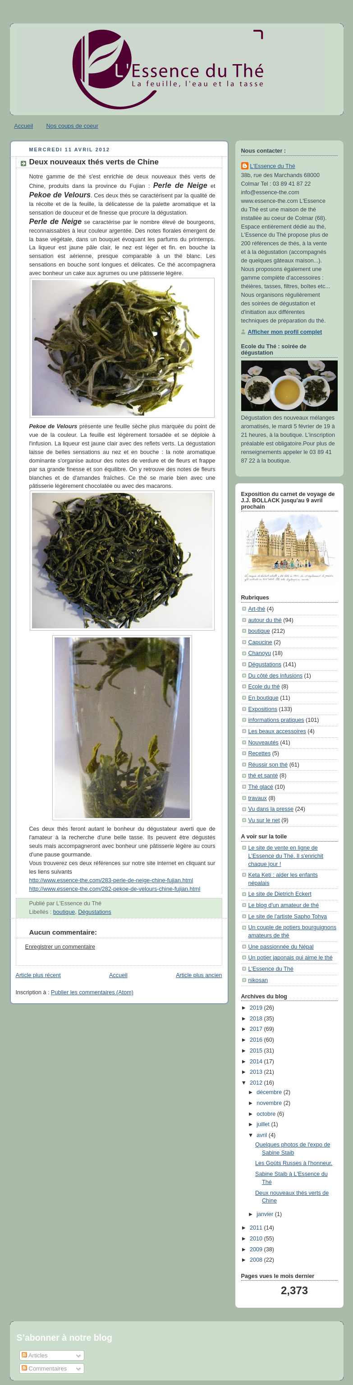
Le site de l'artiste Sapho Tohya (287, 916)
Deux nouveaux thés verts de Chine (94, 162)
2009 (257, 1249)
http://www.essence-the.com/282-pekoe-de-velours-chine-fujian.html (115, 889)
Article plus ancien (199, 975)
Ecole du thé (264, 686)
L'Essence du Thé (272, 166)
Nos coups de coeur (72, 125)
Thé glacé (260, 787)
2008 (257, 1260)
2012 (257, 1083)
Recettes (259, 753)
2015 (257, 1051)
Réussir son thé (268, 765)
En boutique (263, 698)
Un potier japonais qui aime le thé (290, 958)
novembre (270, 1103)
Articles (35, 1355)
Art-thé (257, 609)
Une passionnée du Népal (281, 947)
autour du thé (265, 620)
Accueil (23, 125)
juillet (264, 1124)
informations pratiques (276, 720)
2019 (257, 1008)
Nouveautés (263, 742)
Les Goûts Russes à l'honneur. (293, 1163)
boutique (64, 912)
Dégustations (94, 912)
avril (263, 1135)
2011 (257, 1228)
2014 (257, 1061)
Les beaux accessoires (277, 731)
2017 (257, 1029)
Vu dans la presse (270, 809)
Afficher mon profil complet (285, 332)
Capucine (260, 642)
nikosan (258, 980)
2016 (257, 1040)
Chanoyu (259, 653)
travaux (257, 798)
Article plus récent (38, 975)
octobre (267, 1114)
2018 (257, 1018)
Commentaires (44, 1368)
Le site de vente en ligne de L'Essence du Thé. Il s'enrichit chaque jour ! (286, 856)
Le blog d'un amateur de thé (283, 905)
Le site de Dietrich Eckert (280, 894)
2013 (257, 1072)
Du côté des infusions (275, 676)
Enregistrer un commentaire (60, 947)
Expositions (262, 709)
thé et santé (263, 775)
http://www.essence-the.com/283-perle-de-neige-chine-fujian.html (111, 880)
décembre (270, 1092)
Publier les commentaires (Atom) (92, 992)
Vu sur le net (264, 820)
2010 (257, 1238)
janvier (266, 1214)
